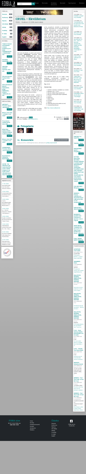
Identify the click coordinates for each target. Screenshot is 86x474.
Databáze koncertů (54, 4)
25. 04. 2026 (5, 239)
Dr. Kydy (54, 434)
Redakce (32, 430)
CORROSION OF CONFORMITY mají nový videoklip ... (78, 108)
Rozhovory (54, 425)
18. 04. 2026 (5, 191)
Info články (54, 428)
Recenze (54, 423)
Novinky (45, 3)
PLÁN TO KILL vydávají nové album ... (78, 57)
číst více (9, 56)
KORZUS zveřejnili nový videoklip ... (78, 87)
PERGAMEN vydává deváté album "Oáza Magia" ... (79, 94)
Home (37, 3)
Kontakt (62, 3)
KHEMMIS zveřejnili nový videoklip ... (78, 16)
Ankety (53, 430)
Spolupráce (72, 3)
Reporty (54, 427)
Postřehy (54, 432)
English (53, 436)
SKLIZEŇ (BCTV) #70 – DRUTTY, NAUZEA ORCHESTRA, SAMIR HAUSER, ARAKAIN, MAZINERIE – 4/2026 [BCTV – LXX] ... (78, 44)
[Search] (25, 3)
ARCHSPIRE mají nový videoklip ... (78, 64)
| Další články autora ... (33, 119)
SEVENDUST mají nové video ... (78, 70)
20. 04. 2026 (5, 232)
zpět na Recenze (20, 16)
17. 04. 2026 (5, 183)
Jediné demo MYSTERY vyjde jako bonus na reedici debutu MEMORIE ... (78, 78)
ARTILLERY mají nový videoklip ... (78, 33)
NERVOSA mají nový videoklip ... (78, 101)
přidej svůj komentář (61, 140)
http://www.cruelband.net (53, 108)
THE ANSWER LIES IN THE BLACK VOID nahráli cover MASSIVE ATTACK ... (79, 24)
